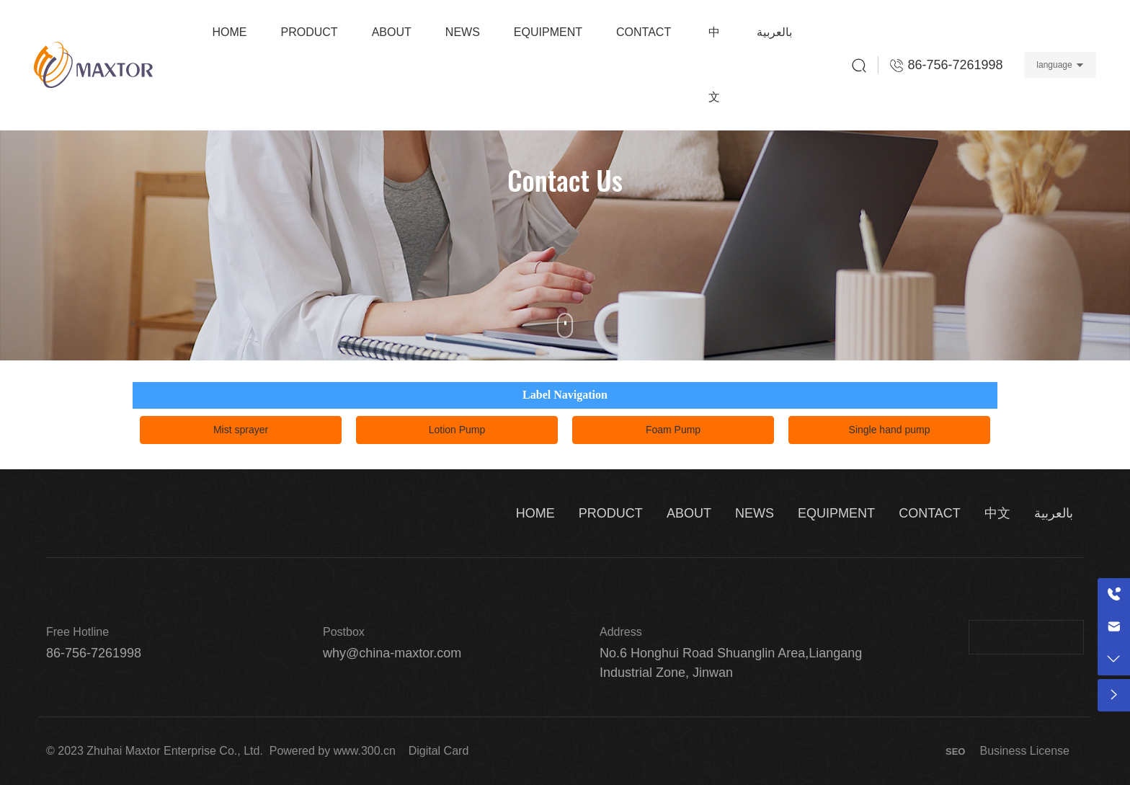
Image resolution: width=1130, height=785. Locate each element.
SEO (955, 751)
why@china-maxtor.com (392, 653)
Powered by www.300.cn (333, 751)
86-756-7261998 (93, 653)
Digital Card (439, 751)
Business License (1024, 751)
